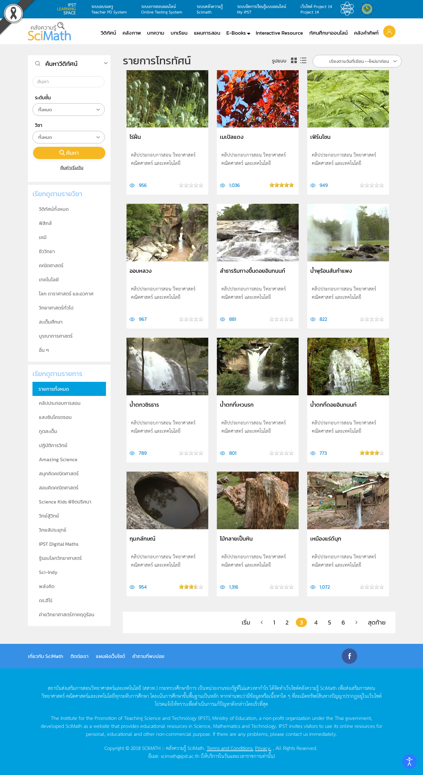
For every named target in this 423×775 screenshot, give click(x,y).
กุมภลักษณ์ (142, 538)
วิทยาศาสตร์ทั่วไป (56, 307)
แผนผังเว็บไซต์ (110, 656)
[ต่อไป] (356, 622)
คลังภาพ (132, 33)
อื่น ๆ (44, 350)
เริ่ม (246, 622)
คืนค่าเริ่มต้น (69, 167)
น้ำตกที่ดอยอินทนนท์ (333, 405)
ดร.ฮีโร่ (45, 600)
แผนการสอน (207, 33)
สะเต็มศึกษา (50, 321)
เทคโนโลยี (49, 279)
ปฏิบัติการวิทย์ (53, 445)
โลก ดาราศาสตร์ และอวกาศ (66, 293)
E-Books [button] (236, 33)
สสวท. (349, 9)
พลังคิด (47, 586)
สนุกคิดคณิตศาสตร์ (59, 473)
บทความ (155, 33)
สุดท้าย (377, 622)
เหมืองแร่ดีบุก (325, 538)
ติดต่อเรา (79, 656)
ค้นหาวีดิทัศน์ (61, 63)
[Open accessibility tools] (409, 761)
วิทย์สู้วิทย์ (49, 515)
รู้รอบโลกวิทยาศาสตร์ (60, 558)
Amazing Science (58, 459)
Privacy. (263, 748)
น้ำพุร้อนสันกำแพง (331, 271)
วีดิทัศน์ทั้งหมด (54, 209)
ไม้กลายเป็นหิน (236, 538)
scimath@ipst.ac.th (180, 756)
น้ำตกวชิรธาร (144, 405)
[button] (389, 31)
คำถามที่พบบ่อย (148, 656)
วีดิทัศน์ (108, 33)
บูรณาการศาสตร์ (56, 336)
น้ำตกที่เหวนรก (237, 405)
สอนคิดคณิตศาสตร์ (58, 487)
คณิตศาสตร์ (51, 265)
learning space (68, 8)
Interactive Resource (279, 33)
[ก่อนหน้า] (261, 622)
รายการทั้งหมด (54, 389)
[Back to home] (49, 31)
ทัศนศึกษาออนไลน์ (328, 33)
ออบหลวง (141, 271)
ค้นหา (69, 153)
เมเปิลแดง (232, 137)
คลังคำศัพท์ (366, 33)
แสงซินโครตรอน (55, 417)
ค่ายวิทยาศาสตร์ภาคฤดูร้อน (66, 614)
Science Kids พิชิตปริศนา (65, 501)
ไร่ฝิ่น (135, 137)
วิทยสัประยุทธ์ (52, 530)
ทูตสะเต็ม (48, 431)
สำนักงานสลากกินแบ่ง (368, 9)
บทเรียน (179, 33)
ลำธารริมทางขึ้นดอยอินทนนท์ (252, 271)
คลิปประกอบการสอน (60, 403)
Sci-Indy (48, 572)
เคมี (43, 237)
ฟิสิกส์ (45, 223)
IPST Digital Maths (58, 544)
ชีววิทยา (47, 251)
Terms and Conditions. (230, 748)
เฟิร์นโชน (320, 137)
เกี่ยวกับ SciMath (45, 656)
